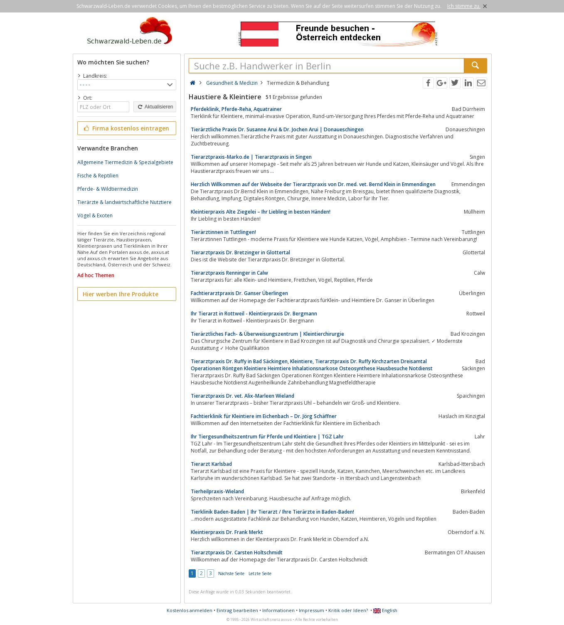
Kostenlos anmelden (189, 610)
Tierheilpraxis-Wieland (217, 491)
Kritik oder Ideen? (348, 610)
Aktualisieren (154, 107)
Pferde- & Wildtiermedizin (107, 188)
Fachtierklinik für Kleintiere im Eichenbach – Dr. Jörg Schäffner (264, 416)
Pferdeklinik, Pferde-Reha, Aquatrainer (236, 109)
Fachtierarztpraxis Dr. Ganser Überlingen (239, 293)
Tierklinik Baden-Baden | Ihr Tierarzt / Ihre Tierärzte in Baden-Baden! (272, 511)
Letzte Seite (260, 573)
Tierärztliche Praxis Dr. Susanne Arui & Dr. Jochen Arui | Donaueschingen (277, 129)
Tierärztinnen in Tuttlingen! (223, 232)
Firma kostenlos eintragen (126, 128)
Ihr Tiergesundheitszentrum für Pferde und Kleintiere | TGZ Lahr (267, 436)
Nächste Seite (231, 573)
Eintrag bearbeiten (237, 610)
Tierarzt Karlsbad (211, 464)
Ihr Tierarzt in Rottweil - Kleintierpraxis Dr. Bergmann (254, 313)
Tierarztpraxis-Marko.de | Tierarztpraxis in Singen (251, 156)
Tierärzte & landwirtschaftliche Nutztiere (124, 202)
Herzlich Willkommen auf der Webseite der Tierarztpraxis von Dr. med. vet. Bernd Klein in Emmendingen (313, 184)
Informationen (278, 610)
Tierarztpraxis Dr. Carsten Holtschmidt (237, 552)
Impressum (311, 610)
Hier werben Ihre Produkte (120, 294)
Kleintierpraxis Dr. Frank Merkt (227, 532)
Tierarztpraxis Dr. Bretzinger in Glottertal (240, 252)
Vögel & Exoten (95, 215)
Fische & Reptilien (97, 175)
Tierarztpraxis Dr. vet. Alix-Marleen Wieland (242, 395)
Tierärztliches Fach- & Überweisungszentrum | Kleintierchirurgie (267, 333)
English (385, 610)
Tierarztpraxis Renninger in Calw (229, 272)
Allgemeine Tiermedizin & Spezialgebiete (125, 162)
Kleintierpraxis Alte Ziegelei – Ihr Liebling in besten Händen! (260, 211)
